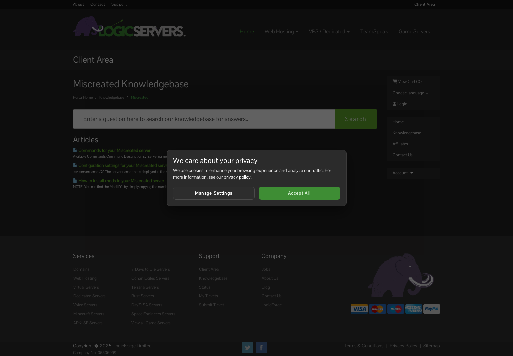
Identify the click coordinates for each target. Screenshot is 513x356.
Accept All (299, 193)
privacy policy (237, 177)
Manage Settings (214, 193)
